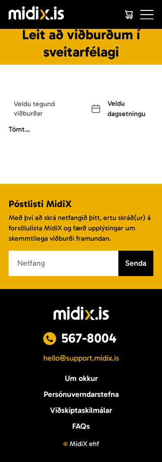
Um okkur (81, 378)
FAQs (81, 426)
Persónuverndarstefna (81, 394)
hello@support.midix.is (81, 358)
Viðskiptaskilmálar (81, 410)
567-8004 (89, 338)
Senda (135, 263)
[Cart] (129, 14)
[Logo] (36, 14)
